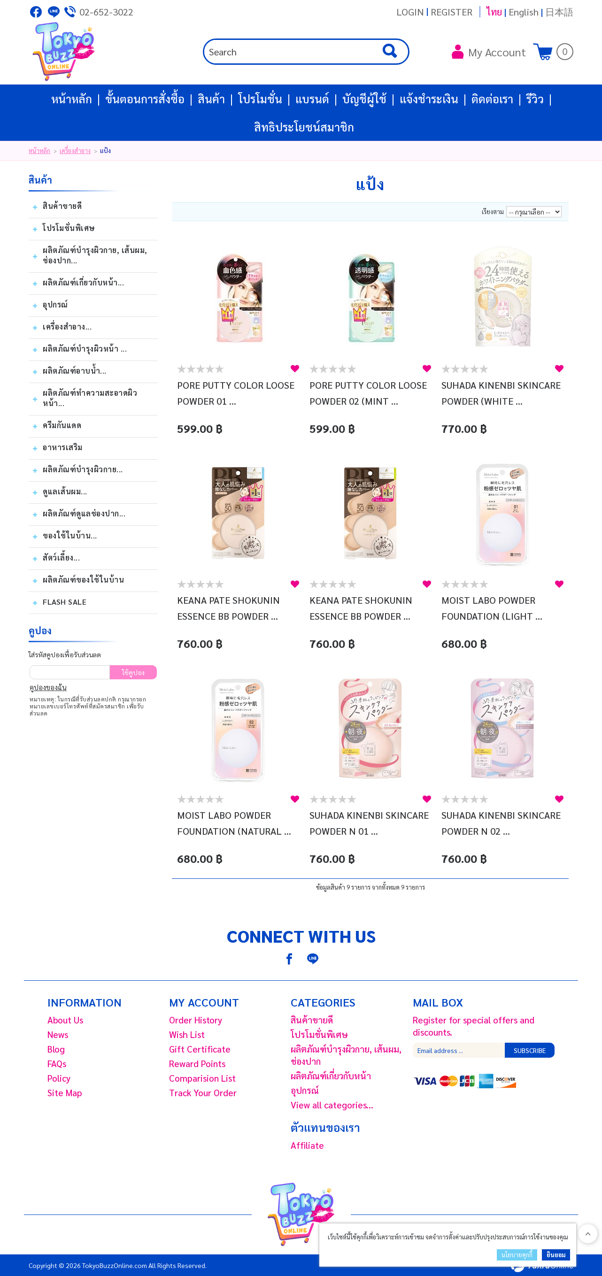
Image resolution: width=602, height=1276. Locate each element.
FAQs (56, 1063)
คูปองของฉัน (48, 687)
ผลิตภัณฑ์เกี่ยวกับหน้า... (83, 282)
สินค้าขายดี (62, 206)
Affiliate (307, 1145)
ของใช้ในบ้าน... (70, 535)
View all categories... (332, 1104)
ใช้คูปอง (133, 672)
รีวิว (535, 98)
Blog (56, 1048)
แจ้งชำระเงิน (429, 98)
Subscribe (530, 1050)
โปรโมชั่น (260, 98)
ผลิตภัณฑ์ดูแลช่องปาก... (84, 513)
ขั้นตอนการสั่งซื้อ (145, 98)
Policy (58, 1078)
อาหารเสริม (63, 447)
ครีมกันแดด (62, 425)
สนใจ (295, 368)
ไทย (494, 11)
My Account (489, 51)
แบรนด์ (312, 98)
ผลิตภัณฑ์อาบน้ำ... (75, 371)
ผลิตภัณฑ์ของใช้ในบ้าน (83, 579)
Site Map (64, 1092)
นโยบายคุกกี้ (517, 1255)
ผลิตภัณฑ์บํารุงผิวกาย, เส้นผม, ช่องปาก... (95, 255)
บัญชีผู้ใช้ (364, 98)
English (524, 11)
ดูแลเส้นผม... (65, 491)
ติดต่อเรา (492, 98)
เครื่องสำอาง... (67, 326)
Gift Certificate (200, 1048)
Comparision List (202, 1078)
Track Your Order (203, 1092)
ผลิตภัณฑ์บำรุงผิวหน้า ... (85, 349)
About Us (65, 1019)
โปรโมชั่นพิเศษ (69, 228)
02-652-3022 (106, 12)
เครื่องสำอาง (75, 150)
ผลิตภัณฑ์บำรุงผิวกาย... (83, 469)
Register (451, 12)
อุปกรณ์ (55, 304)
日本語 (559, 11)
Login (410, 12)
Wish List (187, 1034)
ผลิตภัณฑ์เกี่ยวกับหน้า (331, 1075)
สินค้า (211, 98)
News (57, 1034)
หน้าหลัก (71, 98)
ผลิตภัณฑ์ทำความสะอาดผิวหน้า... (90, 398)
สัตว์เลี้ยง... (61, 557)
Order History (195, 1019)
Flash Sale (64, 602)
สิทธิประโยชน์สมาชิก (304, 126)
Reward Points (197, 1063)
